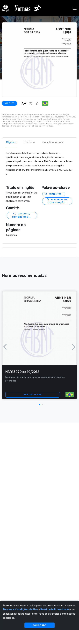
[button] (39, 404)
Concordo (39, 625)
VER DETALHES (32, 394)
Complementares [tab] (52, 142)
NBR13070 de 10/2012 (22, 372)
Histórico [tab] (29, 142)
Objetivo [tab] (11, 142)
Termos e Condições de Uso (20, 609)
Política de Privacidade (54, 609)
